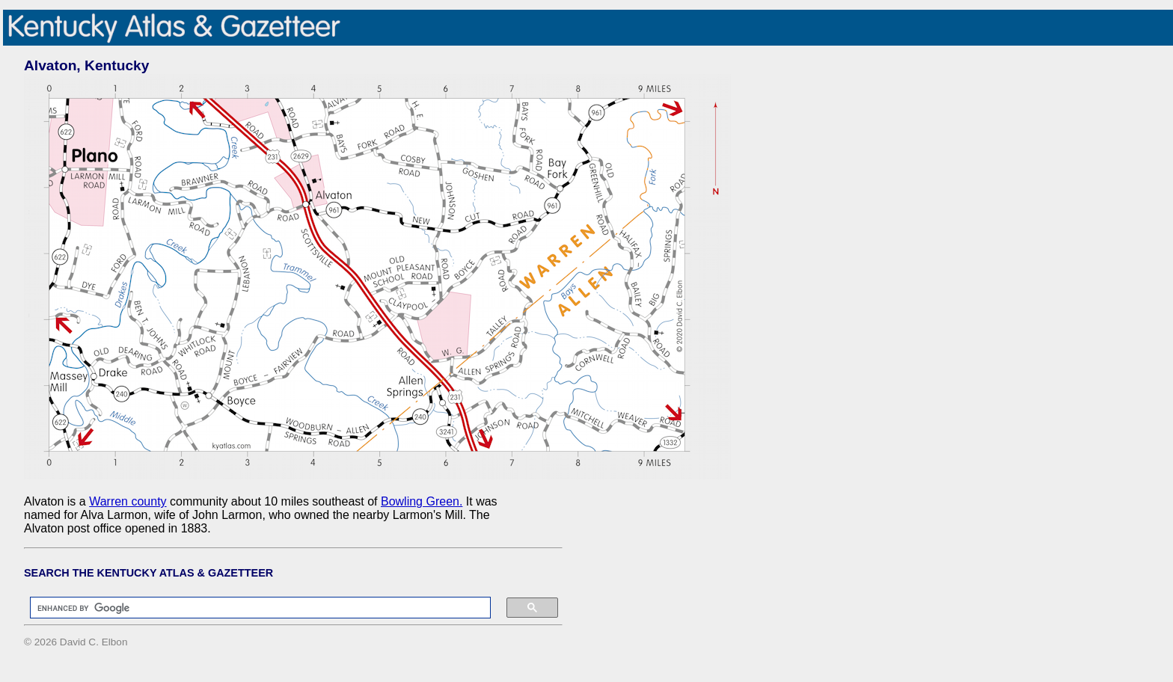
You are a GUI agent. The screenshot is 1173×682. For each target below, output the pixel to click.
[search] (252, 608)
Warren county (127, 501)
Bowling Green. (421, 501)
